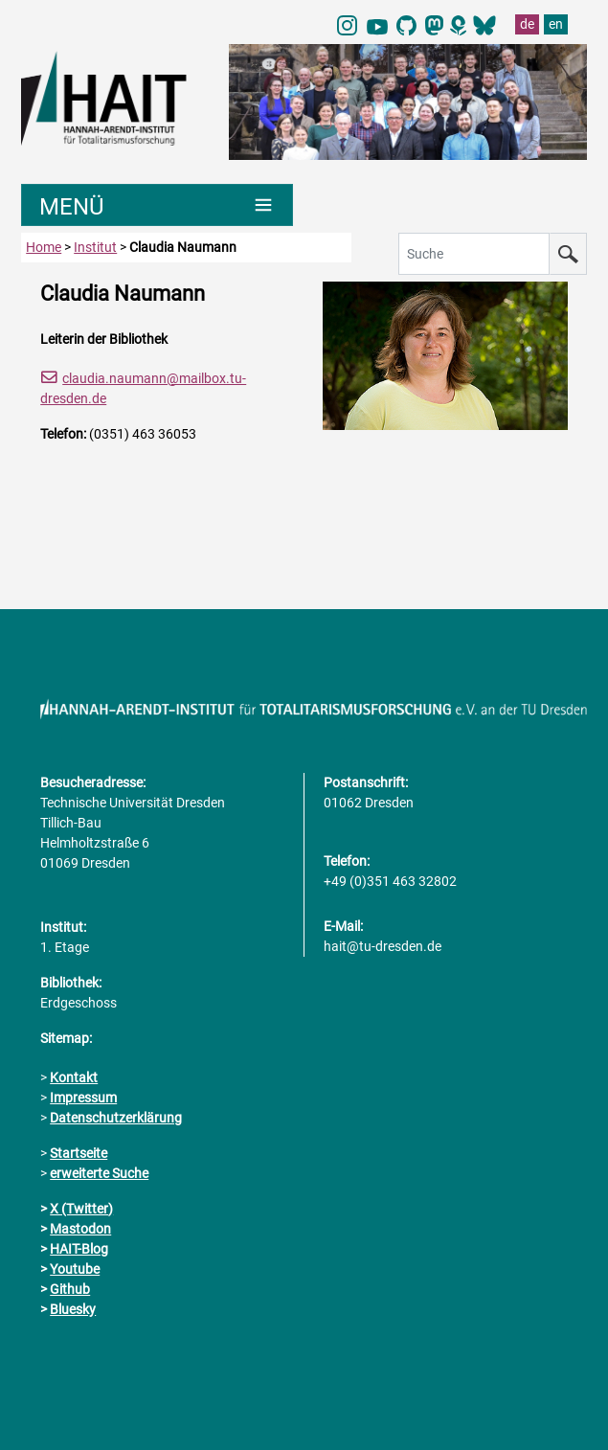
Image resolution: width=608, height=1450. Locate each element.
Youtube (75, 1269)
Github (70, 1289)
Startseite (78, 1153)
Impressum (83, 1097)
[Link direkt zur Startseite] (115, 96)
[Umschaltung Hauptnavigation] (156, 205)
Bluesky (73, 1309)
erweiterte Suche (99, 1173)
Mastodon (80, 1228)
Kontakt (74, 1077)
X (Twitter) (81, 1208)
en (556, 24)
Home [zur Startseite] (43, 247)
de (527, 24)
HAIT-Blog (79, 1249)
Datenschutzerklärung (116, 1117)
